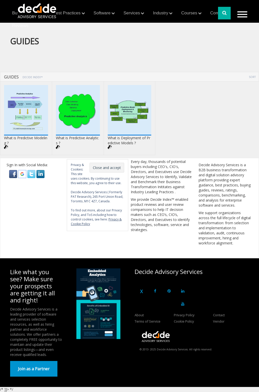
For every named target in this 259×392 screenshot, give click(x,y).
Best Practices (67, 13)
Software (102, 13)
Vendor (218, 321)
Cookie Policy (184, 321)
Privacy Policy (184, 315)
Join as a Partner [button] (34, 369)
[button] (13, 173)
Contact (219, 315)
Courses (189, 13)
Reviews (20, 25)
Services (131, 13)
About (139, 315)
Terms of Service (147, 321)
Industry (160, 13)
